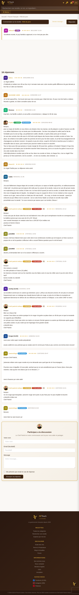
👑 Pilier (17, 30)
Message (7, 455)
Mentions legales (39, 566)
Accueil (4, 17)
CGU (39, 569)
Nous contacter (39, 564)
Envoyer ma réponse (13, 476)
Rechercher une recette (40, 534)
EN (76, 2)
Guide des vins (39, 544)
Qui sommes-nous (39, 561)
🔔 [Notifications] (71, 2)
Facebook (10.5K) (39, 580)
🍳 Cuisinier (17, 122)
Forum (39, 553)
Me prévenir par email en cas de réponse (19, 472)
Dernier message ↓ (58, 21)
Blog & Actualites (39, 550)
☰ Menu (6, 12)
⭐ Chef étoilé (27, 208)
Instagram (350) (39, 583)
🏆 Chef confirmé (37, 208)
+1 (43, 208)
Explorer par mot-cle (39, 537)
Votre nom (7, 438)
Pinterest (37, 586)
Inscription (39, 572)
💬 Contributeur (26, 122)
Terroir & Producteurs (39, 547)
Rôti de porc (26, 22)
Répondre (72, 22)
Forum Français (13, 17)
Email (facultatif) (9, 446)
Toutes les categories (39, 531)
